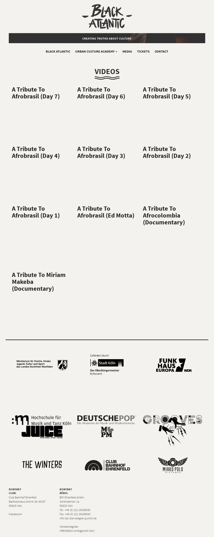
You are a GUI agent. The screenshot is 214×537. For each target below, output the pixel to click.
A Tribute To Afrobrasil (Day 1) (36, 211)
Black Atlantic (58, 51)
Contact (161, 51)
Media (127, 51)
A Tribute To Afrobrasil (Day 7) (36, 92)
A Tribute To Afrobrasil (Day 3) (101, 152)
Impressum (15, 514)
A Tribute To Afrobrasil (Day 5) (167, 92)
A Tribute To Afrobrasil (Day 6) (101, 92)
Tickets (143, 51)
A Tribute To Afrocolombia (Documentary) (164, 215)
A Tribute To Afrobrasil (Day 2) (167, 152)
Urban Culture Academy (96, 51)
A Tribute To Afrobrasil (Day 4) (36, 152)
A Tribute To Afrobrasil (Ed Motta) (105, 211)
